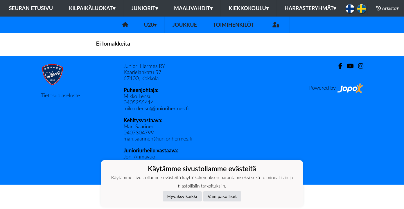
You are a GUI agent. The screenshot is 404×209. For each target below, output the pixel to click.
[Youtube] (347, 66)
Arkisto (387, 8)
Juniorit (144, 8)
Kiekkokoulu (249, 8)
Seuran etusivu (31, 8)
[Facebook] (338, 66)
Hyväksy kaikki (182, 196)
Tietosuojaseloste (60, 95)
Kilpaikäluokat (92, 8)
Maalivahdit (193, 8)
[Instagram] (358, 66)
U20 (150, 24)
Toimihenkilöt (233, 24)
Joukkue (185, 24)
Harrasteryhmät (310, 8)
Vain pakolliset (222, 196)
